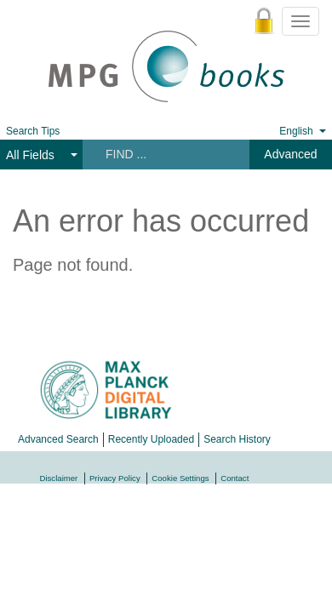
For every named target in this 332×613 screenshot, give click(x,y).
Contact (234, 478)
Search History (237, 439)
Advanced (290, 154)
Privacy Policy (114, 478)
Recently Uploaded (151, 439)
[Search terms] (164, 154)
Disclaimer (59, 478)
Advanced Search (58, 439)
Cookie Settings (180, 478)
